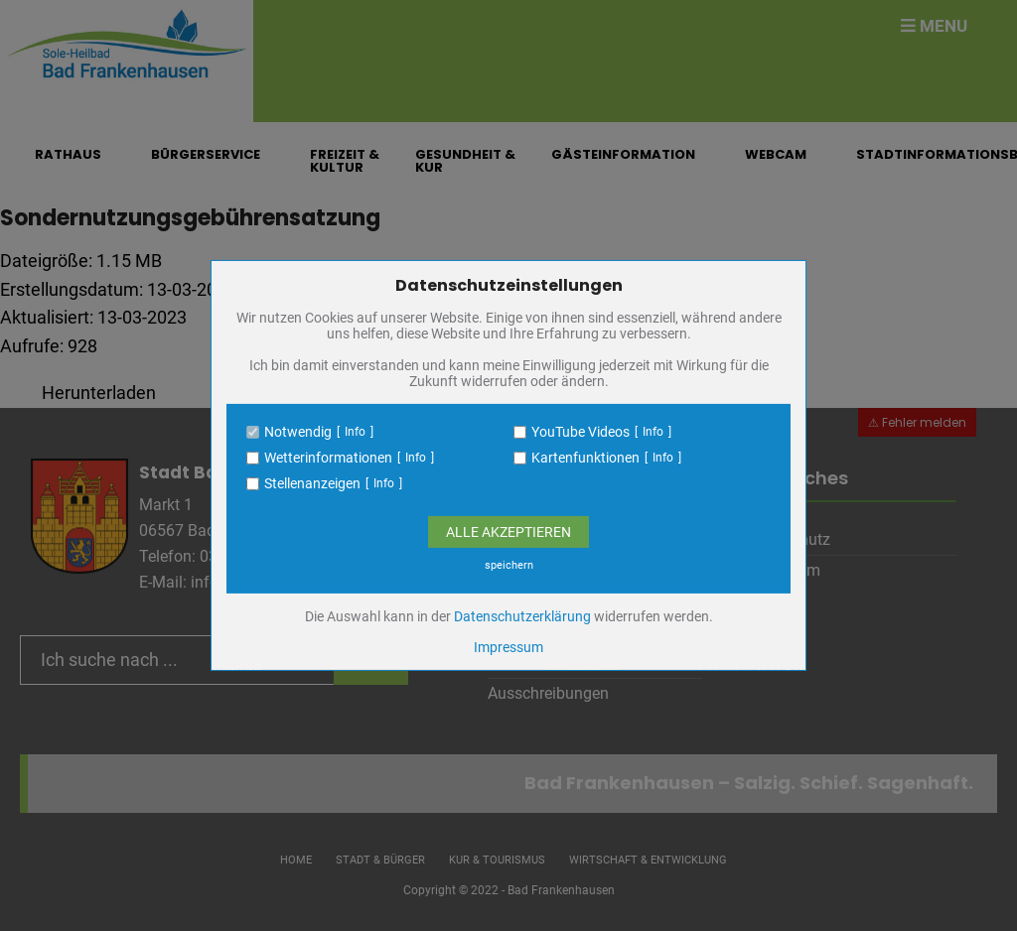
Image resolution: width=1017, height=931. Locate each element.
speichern (509, 565)
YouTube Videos (580, 432)
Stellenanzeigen (312, 483)
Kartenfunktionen (585, 458)
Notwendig (298, 432)
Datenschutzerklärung (522, 616)
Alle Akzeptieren (508, 532)
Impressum (508, 647)
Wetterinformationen (328, 458)
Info (355, 432)
